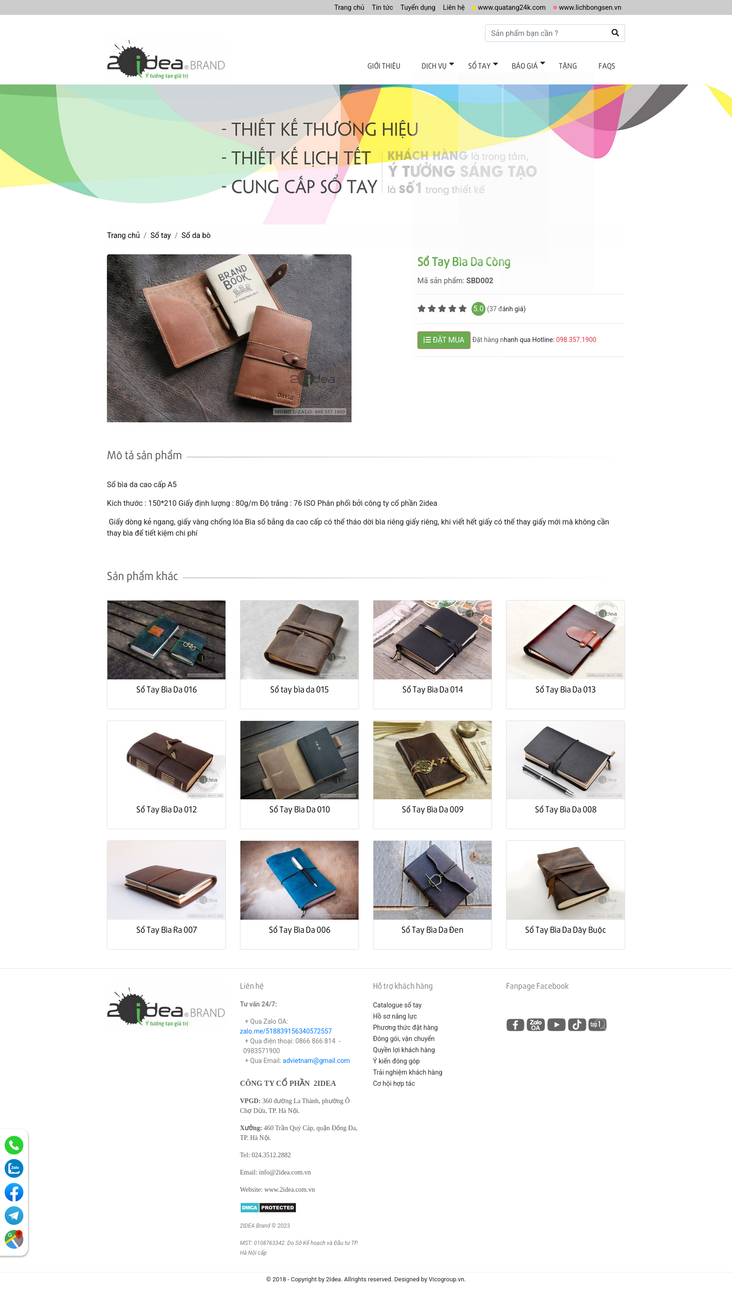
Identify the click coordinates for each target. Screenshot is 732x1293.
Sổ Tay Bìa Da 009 (433, 802)
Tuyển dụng (402, 7)
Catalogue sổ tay (397, 998)
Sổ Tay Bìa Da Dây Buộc (565, 921)
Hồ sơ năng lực (395, 1009)
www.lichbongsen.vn (587, 7)
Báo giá (537, 64)
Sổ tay (496, 64)
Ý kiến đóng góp (396, 1054)
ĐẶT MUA (444, 332)
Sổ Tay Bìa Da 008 (566, 802)
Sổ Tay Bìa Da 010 (299, 802)
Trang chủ (328, 7)
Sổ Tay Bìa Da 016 (166, 681)
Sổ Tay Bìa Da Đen (432, 921)
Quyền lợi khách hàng (404, 1043)
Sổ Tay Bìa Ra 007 (166, 921)
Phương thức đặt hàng (405, 1020)
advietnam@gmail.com (316, 1053)
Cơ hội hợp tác (394, 1076)
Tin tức (363, 7)
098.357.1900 (576, 332)
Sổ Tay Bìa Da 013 (565, 681)
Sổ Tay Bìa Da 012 (166, 802)
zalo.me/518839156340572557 (286, 1024)
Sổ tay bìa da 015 (299, 681)
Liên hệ (440, 7)
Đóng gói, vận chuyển (404, 1031)
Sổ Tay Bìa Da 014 (432, 681)
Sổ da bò (196, 228)
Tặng (575, 64)
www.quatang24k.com (502, 7)
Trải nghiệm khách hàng (408, 1065)
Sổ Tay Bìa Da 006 (300, 921)
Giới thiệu (410, 64)
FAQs (609, 64)
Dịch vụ (456, 64)
